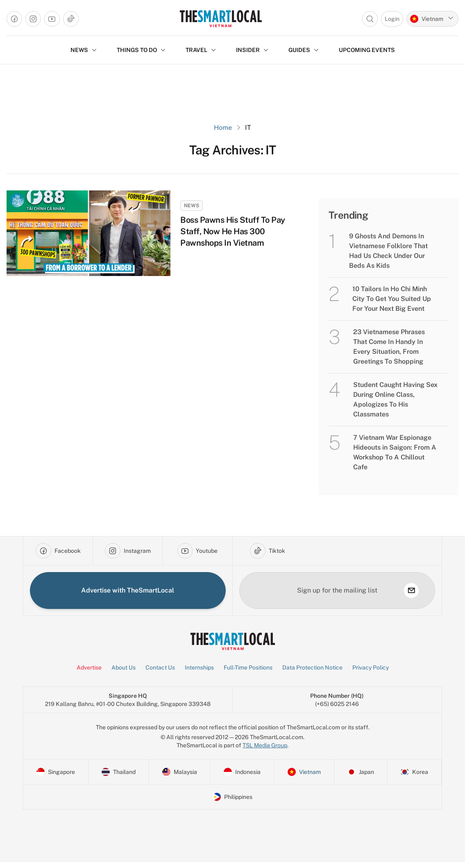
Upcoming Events (367, 50)
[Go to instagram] (33, 19)
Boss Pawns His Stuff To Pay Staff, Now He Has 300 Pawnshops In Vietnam (232, 231)
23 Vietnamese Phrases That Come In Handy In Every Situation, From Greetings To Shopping (389, 346)
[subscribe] (411, 590)
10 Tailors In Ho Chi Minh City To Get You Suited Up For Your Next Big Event (391, 298)
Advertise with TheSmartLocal (127, 590)
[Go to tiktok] (71, 19)
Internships (199, 667)
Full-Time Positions (248, 667)
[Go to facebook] (14, 19)
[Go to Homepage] (220, 18)
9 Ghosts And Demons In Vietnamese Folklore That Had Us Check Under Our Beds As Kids (388, 250)
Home (223, 127)
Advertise (89, 667)
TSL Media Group (265, 745)
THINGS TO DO (141, 50)
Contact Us (160, 667)
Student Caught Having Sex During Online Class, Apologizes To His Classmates (395, 399)
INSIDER (252, 50)
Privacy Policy (370, 667)
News (191, 205)
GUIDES (303, 50)
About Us (123, 667)
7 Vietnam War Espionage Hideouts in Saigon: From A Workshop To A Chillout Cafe (394, 452)
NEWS (83, 50)
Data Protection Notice (312, 667)
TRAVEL (201, 50)
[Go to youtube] (52, 19)
